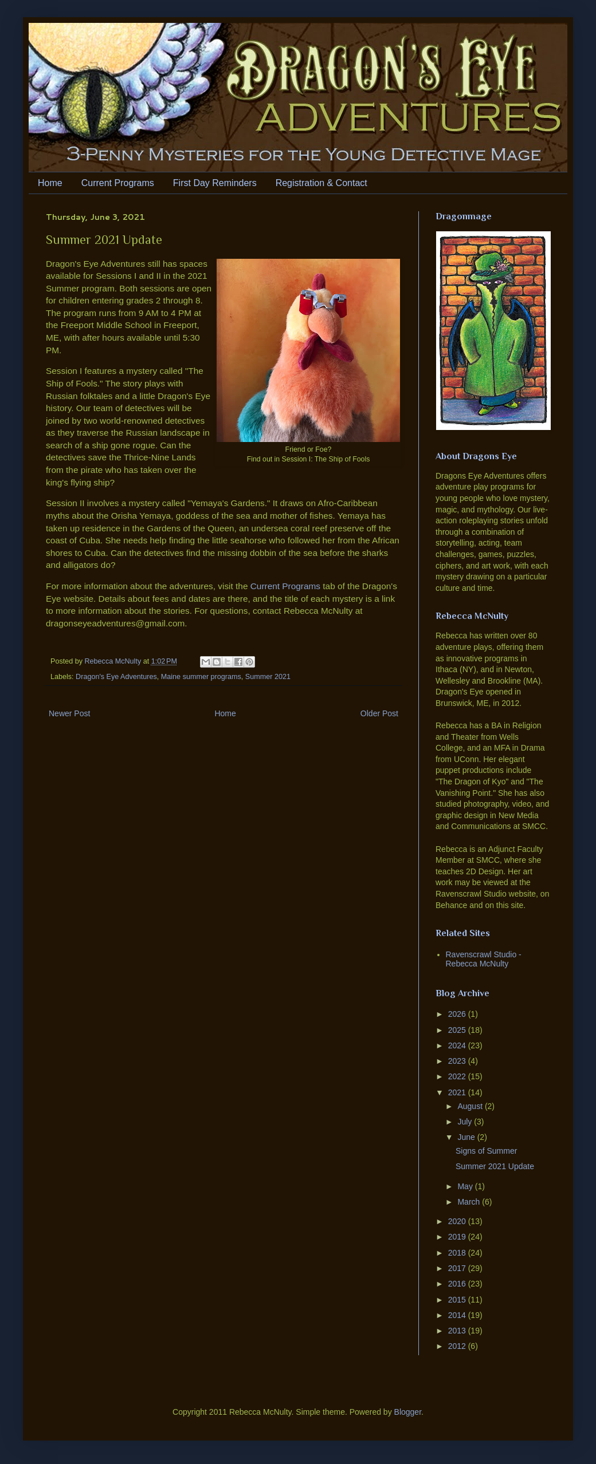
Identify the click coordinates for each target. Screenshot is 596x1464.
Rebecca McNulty (114, 661)
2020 (458, 1221)
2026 (458, 1014)
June (467, 1137)
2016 (458, 1283)
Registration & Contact (321, 183)
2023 (458, 1061)
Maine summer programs (201, 677)
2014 (458, 1315)
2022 (458, 1076)
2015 (458, 1299)
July (465, 1121)
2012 (458, 1346)
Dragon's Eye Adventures (116, 677)
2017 (458, 1268)
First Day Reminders (215, 183)
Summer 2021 (268, 677)
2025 (458, 1030)
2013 (458, 1330)
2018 (458, 1252)
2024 (458, 1045)
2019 (458, 1236)
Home (50, 183)
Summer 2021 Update (495, 1166)
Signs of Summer (486, 1150)
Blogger (407, 1411)
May (466, 1186)
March (469, 1201)
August (470, 1106)
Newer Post (69, 713)
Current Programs (117, 183)
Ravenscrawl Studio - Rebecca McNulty (484, 959)
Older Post (379, 713)
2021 (458, 1092)
